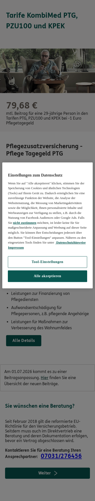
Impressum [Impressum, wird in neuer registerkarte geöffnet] (16, 247)
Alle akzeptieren (47, 276)
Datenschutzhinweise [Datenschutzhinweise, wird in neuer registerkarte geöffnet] (70, 242)
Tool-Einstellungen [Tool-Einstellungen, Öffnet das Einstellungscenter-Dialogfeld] (47, 262)
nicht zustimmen (24, 223)
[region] (47, 226)
